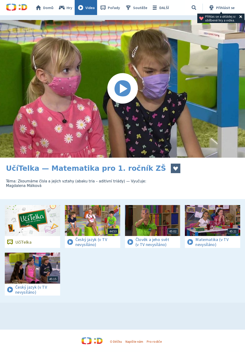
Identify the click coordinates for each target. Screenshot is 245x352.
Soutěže (136, 7)
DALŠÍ (160, 7)
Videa (86, 7)
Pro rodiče (154, 341)
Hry (65, 7)
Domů (44, 7)
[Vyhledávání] (194, 7)
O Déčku (116, 341)
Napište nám (134, 341)
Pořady (110, 7)
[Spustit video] (122, 89)
